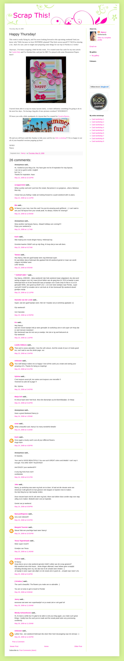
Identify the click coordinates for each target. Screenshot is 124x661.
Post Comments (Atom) (27, 650)
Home (46, 646)
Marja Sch (18, 397)
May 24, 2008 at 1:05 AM (23, 416)
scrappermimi (20, 185)
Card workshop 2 (98, 122)
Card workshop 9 (98, 141)
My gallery (95, 55)
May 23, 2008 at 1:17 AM (23, 229)
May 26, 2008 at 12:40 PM (24, 637)
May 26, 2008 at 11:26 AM (24, 623)
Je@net (17, 559)
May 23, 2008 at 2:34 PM (23, 353)
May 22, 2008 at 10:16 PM (24, 178)
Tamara (17, 255)
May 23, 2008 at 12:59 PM (24, 315)
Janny (17, 599)
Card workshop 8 (98, 138)
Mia (16, 205)
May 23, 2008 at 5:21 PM (23, 369)
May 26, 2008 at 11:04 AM (24, 605)
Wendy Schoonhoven (23, 613)
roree (17, 424)
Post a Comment (18, 642)
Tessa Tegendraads (22, 541)
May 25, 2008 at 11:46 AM (24, 551)
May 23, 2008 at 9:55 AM (23, 268)
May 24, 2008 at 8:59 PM (23, 506)
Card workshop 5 (98, 130)
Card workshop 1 (98, 119)
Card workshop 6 (98, 133)
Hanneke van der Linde (23, 300)
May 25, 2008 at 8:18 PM (23, 574)
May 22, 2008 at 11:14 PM (24, 198)
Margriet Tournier (21, 527)
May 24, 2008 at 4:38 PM (23, 445)
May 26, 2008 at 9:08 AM (23, 592)
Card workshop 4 (98, 127)
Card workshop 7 (98, 136)
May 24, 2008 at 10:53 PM (24, 533)
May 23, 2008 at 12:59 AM (24, 214)
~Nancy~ (103, 32)
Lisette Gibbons (21, 345)
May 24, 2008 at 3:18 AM (23, 430)
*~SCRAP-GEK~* (21, 275)
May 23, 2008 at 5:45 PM (23, 389)
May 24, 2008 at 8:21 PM (23, 477)
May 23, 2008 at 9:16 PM (23, 403)
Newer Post (14, 646)
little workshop (60, 138)
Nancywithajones (21, 514)
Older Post (78, 646)
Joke (16, 484)
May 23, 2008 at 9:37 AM (23, 247)
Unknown (18, 361)
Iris (16, 322)
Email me (93, 46)
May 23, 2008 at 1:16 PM (23, 338)
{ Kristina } (19, 581)
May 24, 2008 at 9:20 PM (23, 520)
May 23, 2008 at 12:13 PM (24, 292)
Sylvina (17, 376)
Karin (17, 237)
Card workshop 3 (98, 125)
